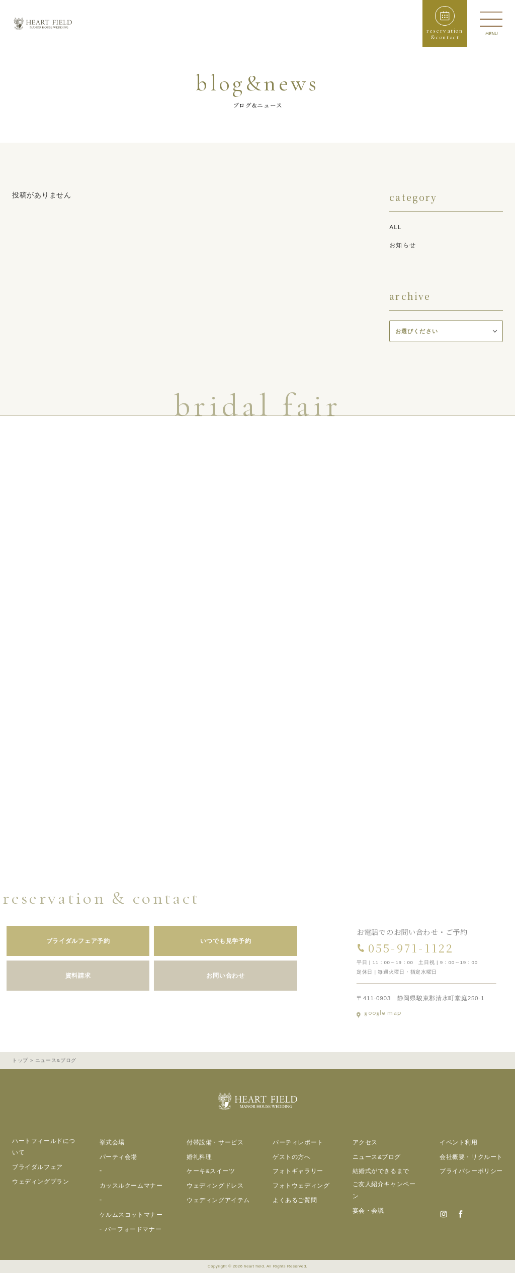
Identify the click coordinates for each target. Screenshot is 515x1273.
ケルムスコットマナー (131, 1214)
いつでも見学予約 (218, 940)
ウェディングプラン (40, 1181)
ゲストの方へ (292, 1156)
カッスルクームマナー (131, 1185)
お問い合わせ (218, 975)
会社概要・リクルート (471, 1156)
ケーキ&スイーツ (211, 1171)
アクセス (365, 1142)
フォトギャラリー (298, 1171)
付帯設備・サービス (215, 1142)
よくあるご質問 (295, 1200)
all (395, 227)
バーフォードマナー (133, 1229)
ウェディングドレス (215, 1185)
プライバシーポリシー (471, 1171)
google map (387, 1013)
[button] (444, 23)
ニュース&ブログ (377, 1156)
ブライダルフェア (37, 1166)
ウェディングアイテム (218, 1200)
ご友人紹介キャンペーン (384, 1190)
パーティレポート (298, 1142)
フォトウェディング (301, 1185)
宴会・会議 (368, 1210)
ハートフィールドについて (43, 1146)
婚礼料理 (199, 1156)
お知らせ (402, 245)
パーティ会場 (119, 1156)
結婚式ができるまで (381, 1171)
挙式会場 (112, 1142)
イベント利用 (459, 1142)
